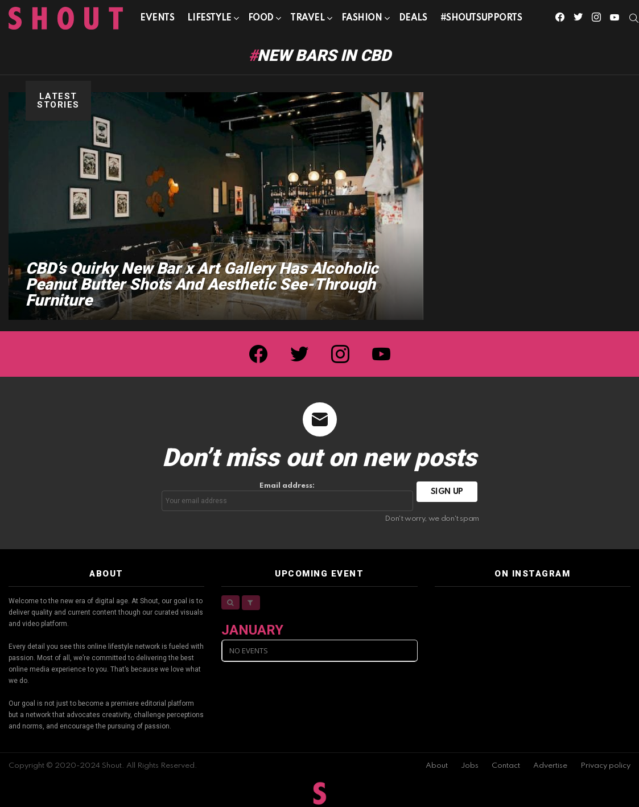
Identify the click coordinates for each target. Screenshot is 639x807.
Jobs (470, 765)
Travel (307, 20)
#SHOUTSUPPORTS (481, 18)
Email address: (287, 496)
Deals (413, 18)
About (437, 765)
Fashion (361, 20)
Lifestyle (209, 20)
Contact (506, 765)
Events (157, 18)
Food (261, 20)
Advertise (550, 765)
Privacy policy (605, 765)
